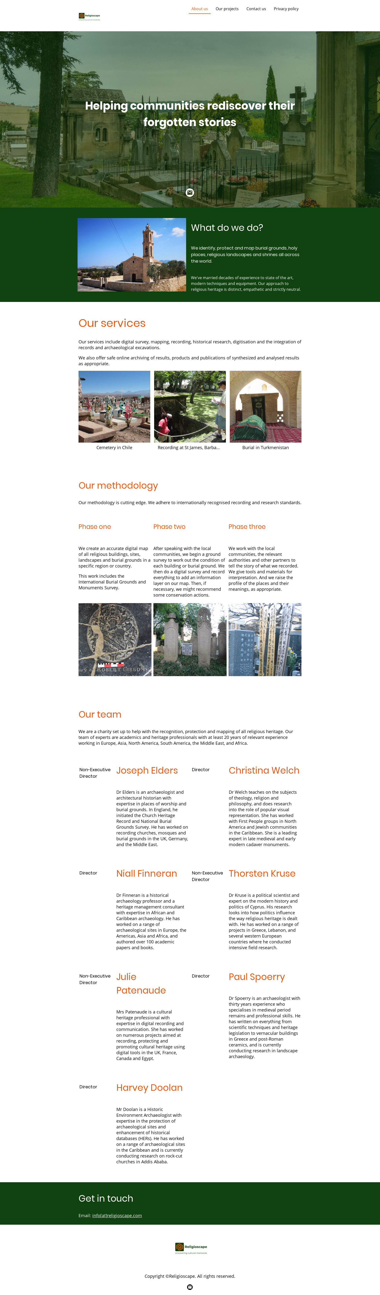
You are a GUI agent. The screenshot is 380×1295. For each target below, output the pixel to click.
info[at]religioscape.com (117, 1215)
